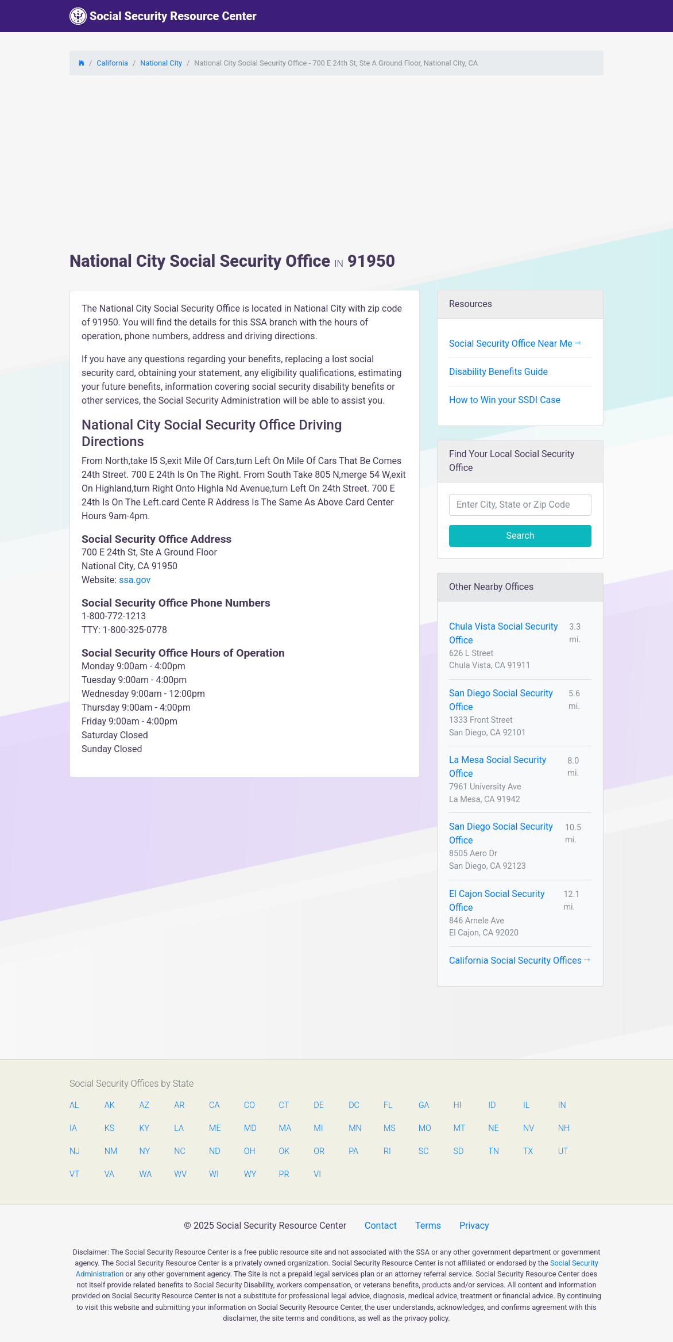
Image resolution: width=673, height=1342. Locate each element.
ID (492, 1105)
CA (214, 1105)
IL (526, 1105)
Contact (381, 1225)
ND (215, 1151)
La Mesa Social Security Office (497, 766)
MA (285, 1128)
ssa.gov (134, 579)
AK (110, 1105)
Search (520, 535)
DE (319, 1105)
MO (424, 1128)
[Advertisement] (336, 165)
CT (284, 1105)
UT (563, 1151)
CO (249, 1105)
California (112, 63)
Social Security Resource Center (163, 16)
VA (109, 1174)
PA (353, 1151)
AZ (145, 1105)
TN (493, 1151)
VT (74, 1174)
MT (459, 1128)
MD (250, 1128)
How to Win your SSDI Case (504, 399)
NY (145, 1151)
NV (528, 1128)
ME (215, 1128)
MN (354, 1128)
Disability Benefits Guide (498, 371)
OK (284, 1151)
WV (179, 1174)
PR (284, 1174)
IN (562, 1105)
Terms (428, 1225)
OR (319, 1151)
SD (458, 1151)
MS (389, 1128)
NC (179, 1151)
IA (73, 1128)
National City (161, 63)
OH (250, 1151)
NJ (74, 1151)
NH (564, 1128)
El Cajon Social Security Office (497, 900)
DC (354, 1105)
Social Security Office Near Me (515, 343)
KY (145, 1128)
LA (179, 1128)
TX (528, 1151)
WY (250, 1174)
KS (110, 1128)
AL (74, 1105)
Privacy (474, 1225)
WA (145, 1174)
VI (317, 1174)
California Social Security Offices (519, 960)
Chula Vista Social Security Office (503, 633)
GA (424, 1105)
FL (388, 1105)
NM (110, 1151)
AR (179, 1105)
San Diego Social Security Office (501, 700)
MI (318, 1128)
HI (457, 1105)
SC (424, 1151)
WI (214, 1174)
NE (493, 1128)
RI (387, 1151)
